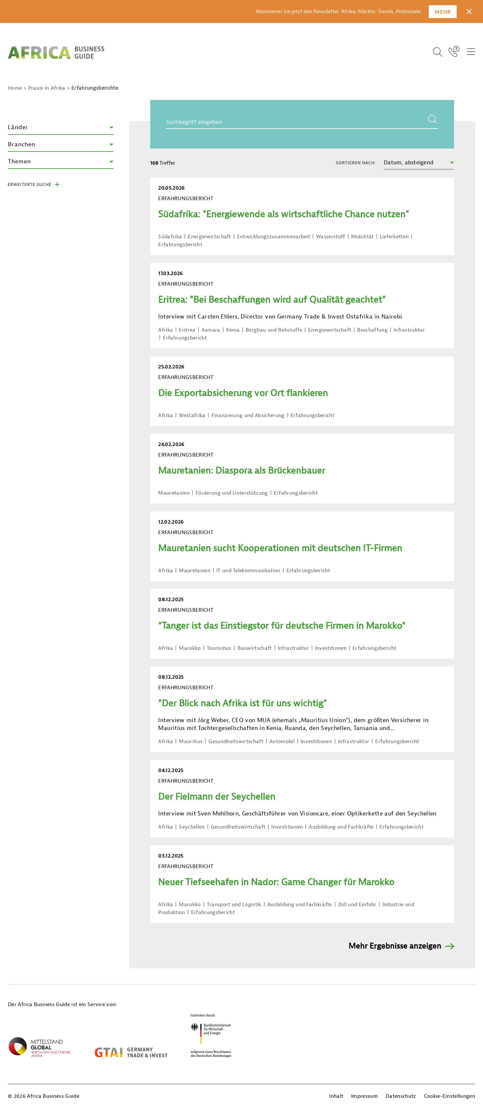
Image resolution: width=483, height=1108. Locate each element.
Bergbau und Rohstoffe (274, 330)
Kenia (233, 330)
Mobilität (362, 236)
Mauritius (191, 741)
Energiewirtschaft (209, 236)
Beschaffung (372, 330)
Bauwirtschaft (254, 648)
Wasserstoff (330, 236)
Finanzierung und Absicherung (248, 415)
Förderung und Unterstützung (232, 493)
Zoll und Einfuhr (357, 904)
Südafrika (170, 236)
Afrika (165, 330)
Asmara (211, 330)
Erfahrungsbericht (180, 244)
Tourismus (219, 648)
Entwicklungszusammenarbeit (273, 236)
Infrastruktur (409, 330)
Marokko (190, 648)
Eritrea (187, 330)
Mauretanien (174, 493)
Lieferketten (394, 236)
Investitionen (331, 648)
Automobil (282, 741)
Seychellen (192, 827)
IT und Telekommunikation (248, 570)
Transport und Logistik (234, 904)
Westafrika (192, 415)
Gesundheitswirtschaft (235, 741)
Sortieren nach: (356, 163)
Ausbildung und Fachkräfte (341, 827)
